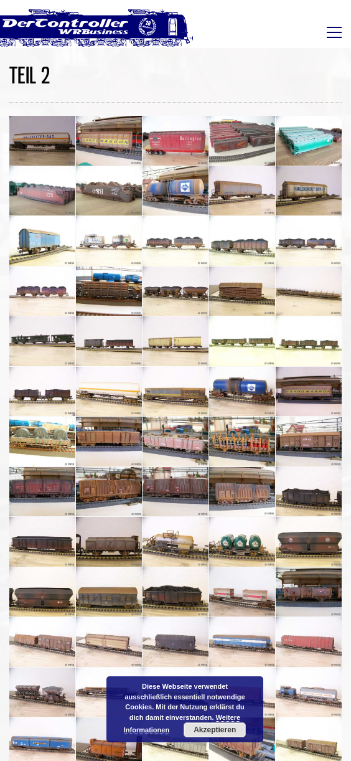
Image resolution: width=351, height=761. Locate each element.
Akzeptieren (215, 730)
